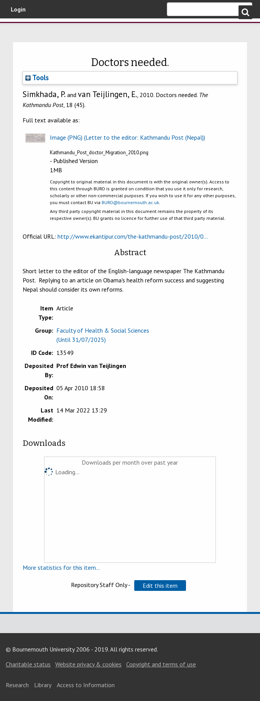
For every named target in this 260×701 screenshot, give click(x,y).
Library (42, 685)
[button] (160, 585)
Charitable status (28, 664)
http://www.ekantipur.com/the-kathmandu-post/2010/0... (133, 236)
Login (18, 9)
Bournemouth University (46, 31)
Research (17, 685)
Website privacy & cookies (88, 664)
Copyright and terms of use (161, 664)
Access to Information (86, 685)
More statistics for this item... (61, 567)
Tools (37, 77)
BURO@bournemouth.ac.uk (130, 202)
